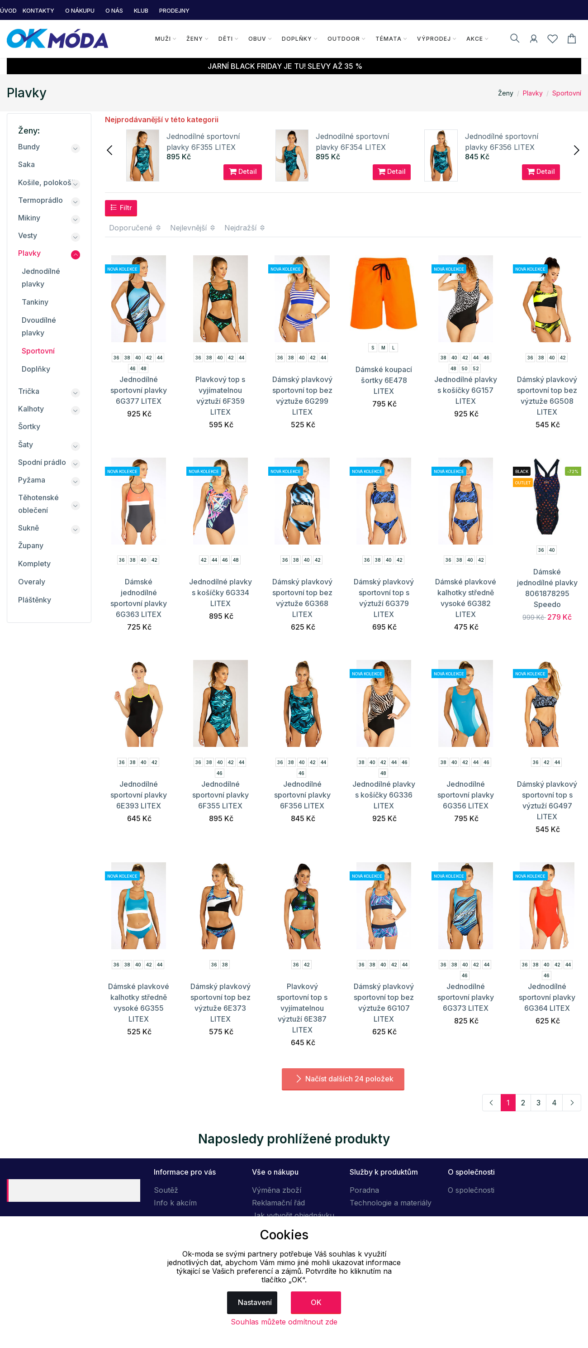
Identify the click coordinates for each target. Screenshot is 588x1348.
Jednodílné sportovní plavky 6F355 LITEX (220, 794)
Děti (225, 38)
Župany (30, 545)
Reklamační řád (278, 1202)
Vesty (27, 235)
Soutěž (166, 1190)
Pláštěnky (34, 599)
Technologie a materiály (391, 1202)
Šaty (25, 444)
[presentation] (110, 149)
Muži (163, 38)
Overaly (31, 581)
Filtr (121, 207)
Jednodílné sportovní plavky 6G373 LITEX (465, 997)
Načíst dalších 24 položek (343, 1078)
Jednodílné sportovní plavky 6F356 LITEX (302, 794)
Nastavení (255, 1302)
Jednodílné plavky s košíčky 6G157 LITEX (465, 390)
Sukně (28, 527)
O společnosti (471, 1190)
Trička (28, 391)
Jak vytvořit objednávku (293, 1215)
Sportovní (566, 93)
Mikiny (29, 217)
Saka (26, 164)
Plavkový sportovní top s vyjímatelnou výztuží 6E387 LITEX (302, 1008)
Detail (243, 171)
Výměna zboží (276, 1190)
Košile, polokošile (49, 182)
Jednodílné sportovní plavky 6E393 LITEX (138, 794)
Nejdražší (245, 227)
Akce (474, 38)
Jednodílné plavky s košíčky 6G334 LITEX (220, 592)
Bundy (29, 146)
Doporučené (135, 227)
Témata (388, 38)
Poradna (364, 1190)
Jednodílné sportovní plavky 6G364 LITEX (547, 997)
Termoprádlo (40, 200)
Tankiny (35, 301)
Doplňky (297, 38)
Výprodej (434, 38)
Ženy (194, 38)
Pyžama (31, 479)
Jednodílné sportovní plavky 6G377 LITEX (138, 390)
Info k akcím (175, 1202)
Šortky (29, 426)
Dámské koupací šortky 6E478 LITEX (384, 380)
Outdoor (343, 38)
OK (316, 1302)
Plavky (533, 93)
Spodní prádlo (42, 462)
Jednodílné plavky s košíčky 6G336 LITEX (383, 794)
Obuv (257, 38)
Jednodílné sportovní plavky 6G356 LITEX (465, 794)
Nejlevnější (193, 227)
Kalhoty (31, 408)
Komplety (34, 563)
